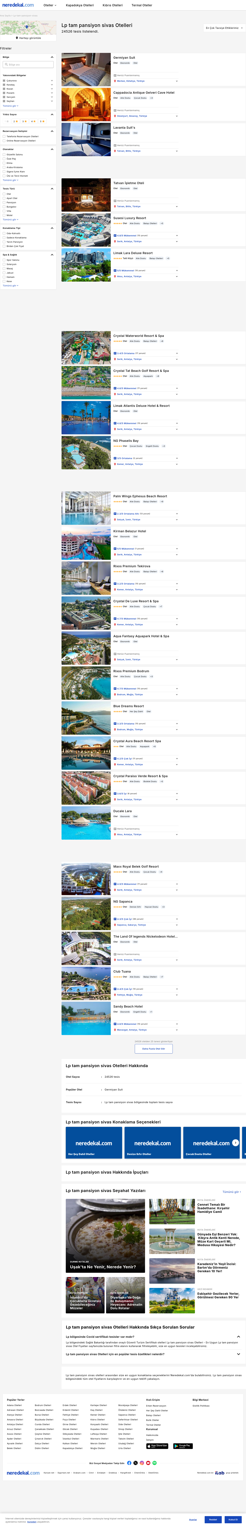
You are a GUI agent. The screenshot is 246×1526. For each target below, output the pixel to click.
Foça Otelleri (69, 1419)
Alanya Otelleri (14, 1415)
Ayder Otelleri (14, 1438)
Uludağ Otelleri (126, 1443)
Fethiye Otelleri (71, 1415)
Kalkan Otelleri (70, 1443)
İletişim (150, 1440)
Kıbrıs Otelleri (98, 1419)
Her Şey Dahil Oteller (157, 1410)
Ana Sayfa (5, 15)
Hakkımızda (152, 1435)
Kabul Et (233, 1519)
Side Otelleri (124, 1424)
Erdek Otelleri (70, 1405)
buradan (31, 1521)
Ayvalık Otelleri (15, 1443)
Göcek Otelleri (70, 1429)
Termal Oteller (153, 1425)
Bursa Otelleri (42, 1415)
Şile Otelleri (124, 1434)
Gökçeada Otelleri (72, 1434)
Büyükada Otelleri (44, 1419)
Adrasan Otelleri (15, 1410)
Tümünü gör (232, 1192)
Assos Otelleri (14, 1434)
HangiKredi (125, 1473)
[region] (123, 1519)
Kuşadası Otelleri (99, 1429)
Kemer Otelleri (98, 1415)
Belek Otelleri (14, 1448)
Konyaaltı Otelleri (99, 1424)
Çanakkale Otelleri (44, 1429)
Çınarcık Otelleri (43, 1438)
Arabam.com (79, 1473)
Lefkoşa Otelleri (99, 1434)
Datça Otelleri (42, 1443)
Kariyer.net (49, 1473)
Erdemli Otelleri (71, 1410)
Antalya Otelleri (15, 1424)
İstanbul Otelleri (71, 1438)
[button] (28, 27)
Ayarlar (193, 1519)
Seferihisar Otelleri (128, 1419)
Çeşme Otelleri (42, 1434)
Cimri (91, 1473)
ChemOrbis (139, 1473)
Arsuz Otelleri (14, 1429)
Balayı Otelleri (153, 1415)
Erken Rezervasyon (156, 1405)
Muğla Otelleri (98, 1448)
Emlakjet (101, 1473)
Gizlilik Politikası (201, 1405)
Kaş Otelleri (97, 1410)
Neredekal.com (204, 1473)
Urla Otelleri (124, 1448)
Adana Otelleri (14, 1405)
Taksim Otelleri (126, 1438)
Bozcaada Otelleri (44, 1410)
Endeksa (113, 1473)
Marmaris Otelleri (100, 1438)
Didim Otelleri (42, 1448)
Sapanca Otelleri (127, 1415)
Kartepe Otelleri (99, 1405)
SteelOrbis (153, 1473)
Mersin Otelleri (98, 1443)
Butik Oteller (152, 1420)
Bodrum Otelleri (43, 1405)
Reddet (213, 1519)
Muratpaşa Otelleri (128, 1405)
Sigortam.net (64, 1473)
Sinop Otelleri (125, 1429)
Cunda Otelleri (42, 1424)
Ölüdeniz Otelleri (127, 1410)
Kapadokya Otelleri (73, 1448)
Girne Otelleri (70, 1424)
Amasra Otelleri (15, 1419)
